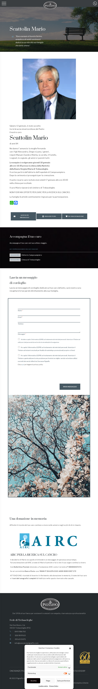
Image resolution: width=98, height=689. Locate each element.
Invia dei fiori (49, 216)
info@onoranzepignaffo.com (26, 643)
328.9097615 (20, 635)
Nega (48, 681)
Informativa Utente (80, 683)
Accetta (33, 681)
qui (23, 364)
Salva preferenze (63, 681)
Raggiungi (15, 255)
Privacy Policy (53, 686)
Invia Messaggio (70, 387)
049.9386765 (20, 631)
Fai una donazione (75, 216)
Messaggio (22, 334)
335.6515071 (20, 639)
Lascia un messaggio (21, 216)
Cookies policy (43, 686)
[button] (70, 648)
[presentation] (35, 376)
